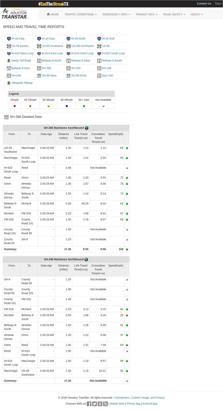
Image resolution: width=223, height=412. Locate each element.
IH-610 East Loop (52, 53)
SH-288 (46, 68)
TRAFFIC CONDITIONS (81, 14)
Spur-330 (107, 75)
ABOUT (197, 14)
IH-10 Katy (17, 38)
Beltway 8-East (20, 68)
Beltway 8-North (51, 60)
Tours (218, 3)
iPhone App (133, 403)
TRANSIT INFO (146, 14)
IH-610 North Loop (82, 53)
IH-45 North (78, 38)
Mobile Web (117, 403)
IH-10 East (48, 38)
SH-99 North (78, 75)
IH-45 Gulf (108, 38)
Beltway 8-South (112, 60)
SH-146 (106, 68)
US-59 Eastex (19, 45)
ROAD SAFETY (174, 14)
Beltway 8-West (80, 60)
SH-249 (16, 75)
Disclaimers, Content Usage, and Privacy (140, 397)
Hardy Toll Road (21, 60)
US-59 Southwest (52, 45)
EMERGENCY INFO (116, 14)
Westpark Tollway (21, 82)
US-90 (106, 45)
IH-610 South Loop (113, 53)
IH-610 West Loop (22, 53)
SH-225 (75, 68)
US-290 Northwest (82, 45)
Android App (150, 403)
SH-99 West (49, 75)
